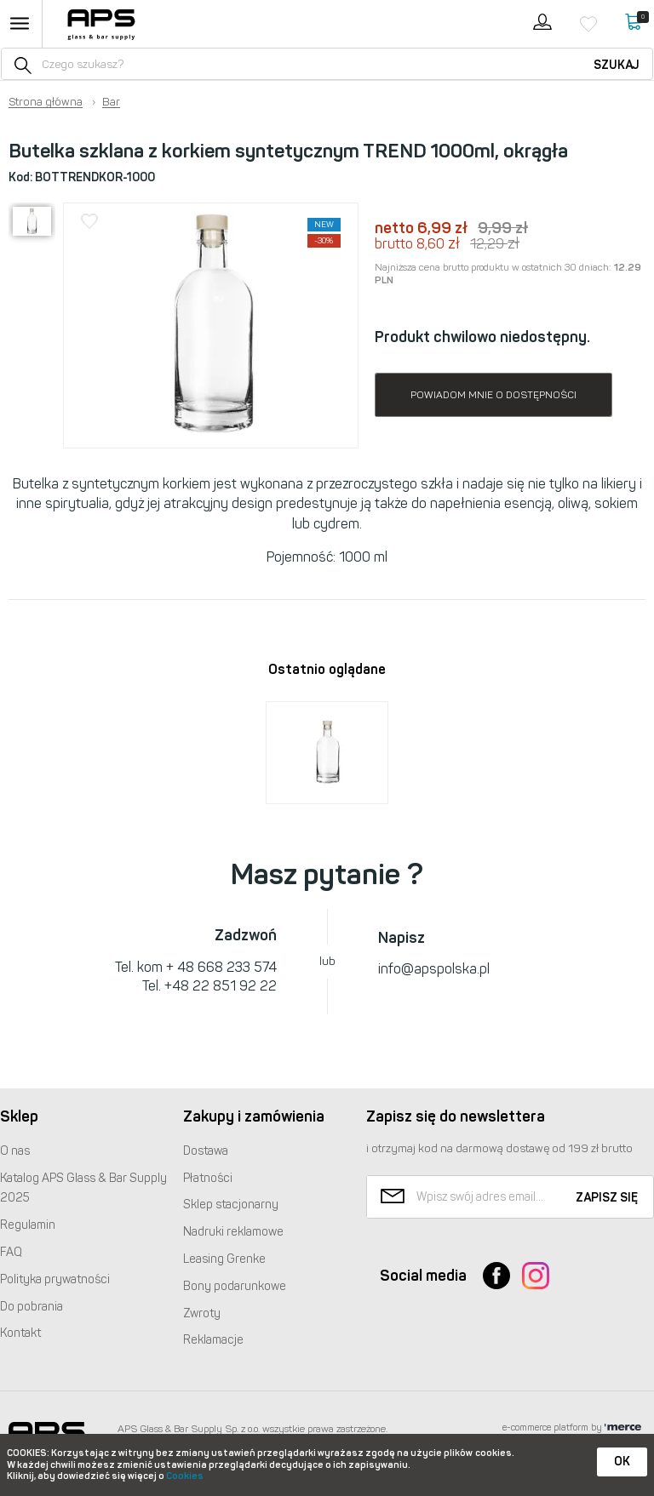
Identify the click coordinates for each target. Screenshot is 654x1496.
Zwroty (202, 1313)
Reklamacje (213, 1340)
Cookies (185, 1476)
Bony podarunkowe (234, 1286)
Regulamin (27, 1225)
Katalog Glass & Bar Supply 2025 (83, 1188)
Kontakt (20, 1333)
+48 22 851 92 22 (220, 986)
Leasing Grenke (224, 1259)
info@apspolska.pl (434, 969)
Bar (111, 102)
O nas (15, 1151)
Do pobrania (31, 1306)
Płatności (207, 1178)
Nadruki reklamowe (233, 1232)
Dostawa (205, 1151)
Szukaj (617, 65)
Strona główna (46, 102)
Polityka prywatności (55, 1279)
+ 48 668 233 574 (221, 967)
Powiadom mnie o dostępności (493, 395)
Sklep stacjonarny (230, 1204)
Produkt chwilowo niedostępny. (482, 337)
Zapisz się (607, 1198)
